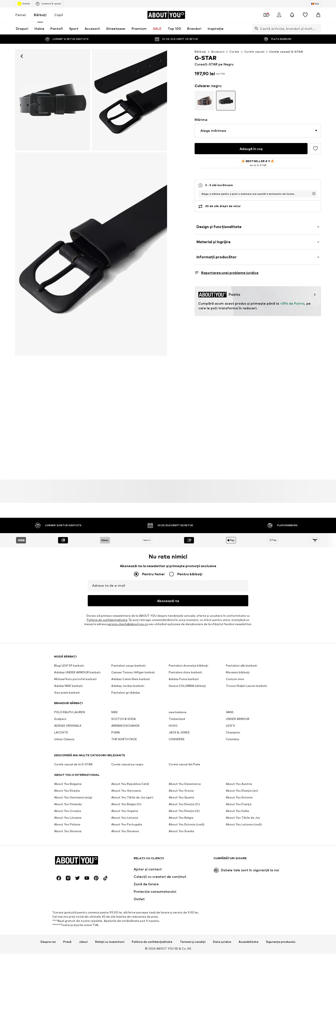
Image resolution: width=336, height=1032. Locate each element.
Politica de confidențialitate (152, 847)
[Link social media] (59, 783)
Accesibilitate (249, 847)
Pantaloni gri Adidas (125, 690)
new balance (177, 709)
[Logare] (279, 15)
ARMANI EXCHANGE (125, 723)
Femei (20, 15)
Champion (233, 730)
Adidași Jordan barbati (127, 683)
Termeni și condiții (193, 847)
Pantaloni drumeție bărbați (188, 663)
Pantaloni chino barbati (185, 669)
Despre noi (48, 847)
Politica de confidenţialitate (107, 617)
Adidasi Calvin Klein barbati (130, 676)
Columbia (232, 736)
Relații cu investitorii (109, 847)
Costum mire (235, 676)
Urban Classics (64, 736)
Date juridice (222, 847)
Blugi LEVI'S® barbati (69, 663)
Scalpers (60, 716)
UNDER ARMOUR (237, 716)
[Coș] (318, 15)
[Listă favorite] (305, 15)
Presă (67, 847)
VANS (230, 709)
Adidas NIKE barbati (68, 683)
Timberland (177, 716)
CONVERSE (177, 736)
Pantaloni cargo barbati (128, 663)
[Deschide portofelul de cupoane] (266, 15)
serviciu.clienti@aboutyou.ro (127, 621)
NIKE (114, 709)
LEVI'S (230, 723)
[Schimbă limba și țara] (315, 3)
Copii (58, 15)
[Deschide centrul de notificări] (292, 15)
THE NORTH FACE (124, 736)
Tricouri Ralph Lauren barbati (246, 683)
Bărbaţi (40, 15)
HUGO (173, 723)
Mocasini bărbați (238, 669)
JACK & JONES (179, 730)
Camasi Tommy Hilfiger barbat (133, 669)
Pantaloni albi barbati (241, 663)
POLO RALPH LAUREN (69, 709)
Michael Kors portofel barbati (75, 676)
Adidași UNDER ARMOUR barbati (77, 669)
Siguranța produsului (280, 847)
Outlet (24, 4)
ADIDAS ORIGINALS (67, 723)
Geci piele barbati (67, 690)
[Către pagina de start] (166, 15)
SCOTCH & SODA (123, 716)
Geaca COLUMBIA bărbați (187, 683)
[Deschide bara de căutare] (255, 28)
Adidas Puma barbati (184, 676)
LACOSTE (61, 730)
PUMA (115, 730)
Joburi (83, 847)
